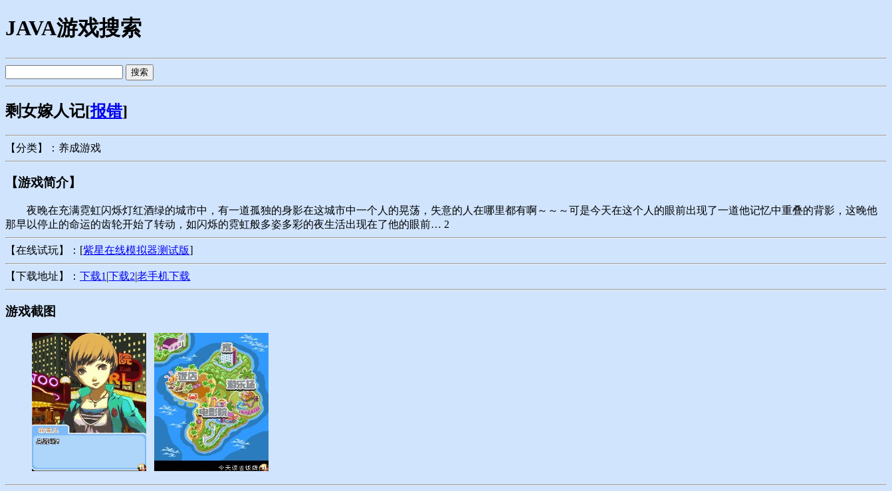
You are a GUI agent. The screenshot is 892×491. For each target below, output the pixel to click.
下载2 (121, 276)
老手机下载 (163, 276)
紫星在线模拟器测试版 (136, 250)
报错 (106, 111)
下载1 (93, 276)
